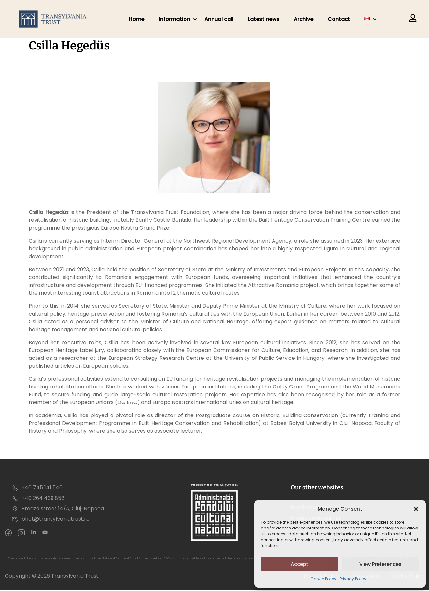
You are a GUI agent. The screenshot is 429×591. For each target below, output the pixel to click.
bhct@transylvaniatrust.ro (51, 519)
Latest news (263, 19)
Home (136, 19)
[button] (416, 509)
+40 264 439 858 (38, 498)
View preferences (380, 564)
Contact (339, 19)
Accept (299, 564)
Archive (303, 19)
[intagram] (21, 533)
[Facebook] (8, 533)
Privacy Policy (353, 579)
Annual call (218, 19)
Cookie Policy (323, 579)
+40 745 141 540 (37, 487)
